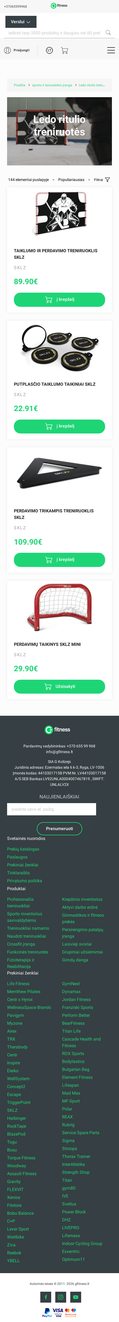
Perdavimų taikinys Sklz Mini (47, 644)
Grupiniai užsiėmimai (82, 952)
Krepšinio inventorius (82, 899)
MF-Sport (71, 1101)
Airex (12, 1031)
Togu (12, 1142)
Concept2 (16, 1086)
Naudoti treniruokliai (26, 936)
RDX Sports (73, 1053)
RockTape (16, 1126)
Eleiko (13, 1070)
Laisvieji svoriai (77, 944)
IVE (65, 1196)
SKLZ (12, 1110)
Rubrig (68, 1124)
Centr (12, 1054)
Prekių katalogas (23, 849)
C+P (11, 1221)
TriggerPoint (18, 1102)
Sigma (68, 1140)
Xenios (13, 1197)
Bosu (12, 1149)
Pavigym (15, 1015)
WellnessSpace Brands (29, 1007)
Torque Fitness (21, 1157)
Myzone (14, 1023)
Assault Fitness (21, 1173)
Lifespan (70, 1085)
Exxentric (71, 1251)
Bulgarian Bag (75, 1069)
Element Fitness (77, 1077)
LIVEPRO (70, 1227)
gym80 (68, 1188)
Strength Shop (76, 1172)
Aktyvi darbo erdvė (79, 907)
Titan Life (71, 1031)
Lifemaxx (71, 1235)
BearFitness (73, 1023)
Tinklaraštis (18, 872)
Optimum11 (73, 1259)
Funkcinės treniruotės (27, 952)
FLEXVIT (15, 1189)
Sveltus (69, 1204)
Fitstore (14, 1205)
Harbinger (16, 1118)
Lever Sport (18, 1229)
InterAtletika (73, 1164)
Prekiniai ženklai (22, 865)
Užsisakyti (64, 686)
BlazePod (16, 1134)
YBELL (13, 1260)
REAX (67, 1116)
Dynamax (71, 991)
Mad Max (71, 1093)
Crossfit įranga (21, 944)
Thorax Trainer (76, 1156)
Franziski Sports (77, 1007)
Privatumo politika (24, 880)
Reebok (14, 1252)
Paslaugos (17, 857)
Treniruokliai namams (28, 928)
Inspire (13, 1062)
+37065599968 (15, 6)
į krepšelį (65, 299)
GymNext (71, 983)
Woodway (16, 1165)
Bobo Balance (20, 1213)
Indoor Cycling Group (82, 1243)
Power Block (74, 1211)
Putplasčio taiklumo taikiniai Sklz (55, 384)
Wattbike (15, 1237)
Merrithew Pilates (23, 991)
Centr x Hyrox (20, 999)
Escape (14, 1094)
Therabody (17, 1047)
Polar (67, 1109)
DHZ (66, 1219)
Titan (67, 1180)
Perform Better (76, 1015)
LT (49, 50)
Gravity (14, 1181)
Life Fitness (18, 983)
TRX (11, 1039)
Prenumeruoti (59, 828)
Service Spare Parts (80, 1132)
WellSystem (18, 1078)
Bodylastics (73, 1061)
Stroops (69, 1148)
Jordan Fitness (76, 999)
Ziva (11, 1244)
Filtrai (98, 180)
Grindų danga (75, 959)
